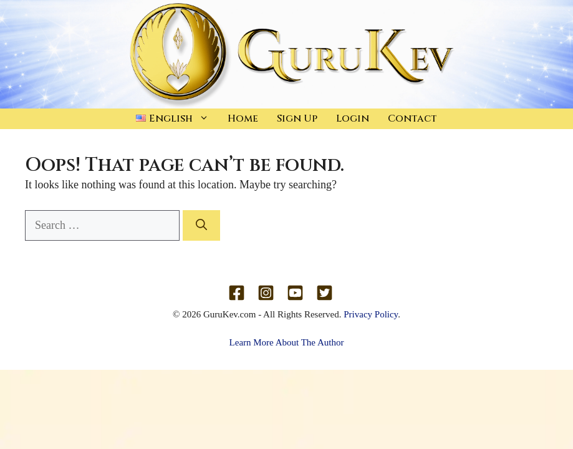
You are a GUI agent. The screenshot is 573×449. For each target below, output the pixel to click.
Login (352, 118)
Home (243, 118)
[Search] (201, 225)
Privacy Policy (371, 314)
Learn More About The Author (286, 342)
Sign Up (297, 118)
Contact (412, 118)
